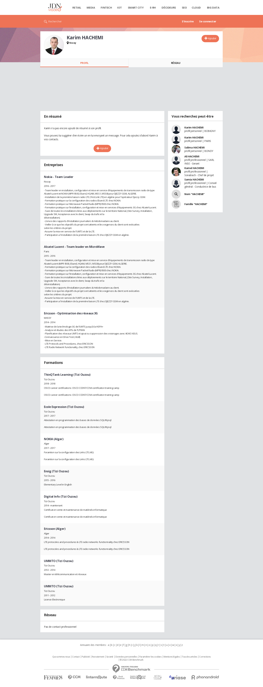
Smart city (136, 7)
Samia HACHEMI (194, 179)
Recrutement (98, 657)
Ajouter (212, 38)
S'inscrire (188, 21)
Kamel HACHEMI (194, 168)
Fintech (106, 7)
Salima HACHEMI (194, 147)
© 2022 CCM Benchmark (131, 660)
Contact (76, 657)
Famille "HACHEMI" (195, 204)
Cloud (196, 7)
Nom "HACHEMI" (194, 194)
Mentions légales (172, 657)
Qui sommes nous (61, 657)
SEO (184, 7)
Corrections (204, 657)
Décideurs (169, 7)
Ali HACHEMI (191, 156)
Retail (76, 7)
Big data (213, 7)
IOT (119, 7)
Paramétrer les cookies (150, 657)
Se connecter (207, 21)
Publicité (86, 657)
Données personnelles (126, 657)
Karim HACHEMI (194, 127)
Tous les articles (189, 657)
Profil (84, 63)
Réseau (175, 63)
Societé (109, 657)
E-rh (153, 7)
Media (91, 7)
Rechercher (55, 21)
